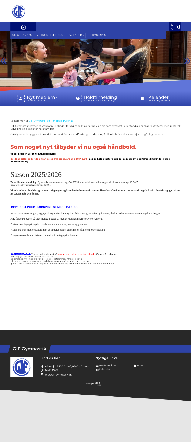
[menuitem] (14, 26)
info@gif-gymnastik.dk (58, 374)
